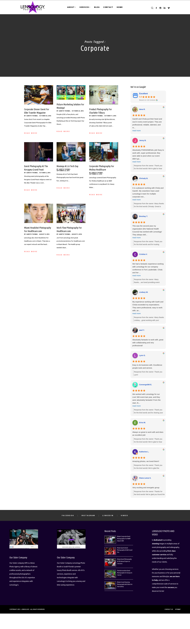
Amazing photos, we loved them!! (145, 461)
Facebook (68, 515)
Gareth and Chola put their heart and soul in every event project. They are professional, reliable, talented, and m (148, 125)
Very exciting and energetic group (145, 487)
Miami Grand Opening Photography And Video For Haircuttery (124, 584)
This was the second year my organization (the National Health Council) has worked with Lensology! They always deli (148, 232)
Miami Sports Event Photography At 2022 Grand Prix (124, 550)
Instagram (88, 515)
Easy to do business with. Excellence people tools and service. (147, 366)
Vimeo (124, 515)
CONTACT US (169, 609)
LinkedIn (107, 515)
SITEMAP (178, 609)
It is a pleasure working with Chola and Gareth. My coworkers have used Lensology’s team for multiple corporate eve (148, 194)
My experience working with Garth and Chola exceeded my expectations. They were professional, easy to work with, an (148, 308)
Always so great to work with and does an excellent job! (147, 433)
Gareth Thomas (32, 116)
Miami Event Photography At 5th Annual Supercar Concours (124, 561)
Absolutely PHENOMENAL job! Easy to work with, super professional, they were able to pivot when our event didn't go (148, 156)
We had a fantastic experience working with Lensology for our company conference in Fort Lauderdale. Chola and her (148, 270)
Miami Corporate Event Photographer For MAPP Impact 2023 (123, 539)
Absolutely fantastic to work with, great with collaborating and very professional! (147, 343)
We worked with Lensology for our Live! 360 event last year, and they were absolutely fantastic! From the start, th (148, 400)
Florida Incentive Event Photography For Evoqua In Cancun (124, 573)
